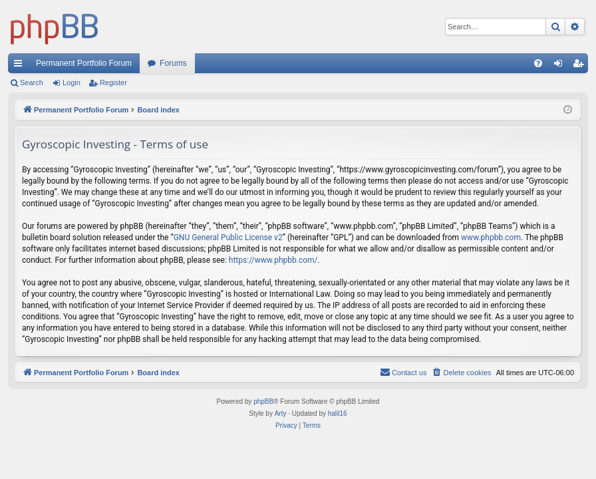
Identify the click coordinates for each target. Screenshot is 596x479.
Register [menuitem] (581, 66)
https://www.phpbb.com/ (273, 260)
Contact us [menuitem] (403, 372)
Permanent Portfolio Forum (84, 63)
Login (71, 82)
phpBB (263, 401)
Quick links (20, 66)
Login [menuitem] (561, 66)
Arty (281, 413)
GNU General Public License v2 (228, 237)
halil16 (337, 413)
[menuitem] (538, 63)
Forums (173, 63)
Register (113, 82)
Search (31, 82)
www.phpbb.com (491, 237)
